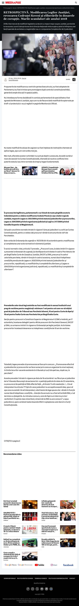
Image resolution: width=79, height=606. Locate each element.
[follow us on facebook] (68, 565)
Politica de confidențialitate (58, 578)
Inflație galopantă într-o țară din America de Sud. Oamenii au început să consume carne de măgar (50, 503)
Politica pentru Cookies (25, 578)
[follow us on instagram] (54, 565)
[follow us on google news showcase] (25, 565)
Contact (72, 578)
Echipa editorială (10, 578)
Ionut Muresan (13, 80)
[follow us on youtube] (39, 565)
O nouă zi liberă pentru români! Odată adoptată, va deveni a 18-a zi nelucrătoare (11, 528)
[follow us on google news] (10, 565)
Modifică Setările (39, 583)
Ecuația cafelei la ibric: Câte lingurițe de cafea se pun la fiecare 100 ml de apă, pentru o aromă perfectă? (50, 542)
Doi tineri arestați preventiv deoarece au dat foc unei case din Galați (12, 503)
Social (14, 8)
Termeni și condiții (41, 578)
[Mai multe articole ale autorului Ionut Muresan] (5, 79)
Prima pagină (7, 8)
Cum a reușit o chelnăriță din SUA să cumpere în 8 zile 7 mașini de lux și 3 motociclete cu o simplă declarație (11, 555)
